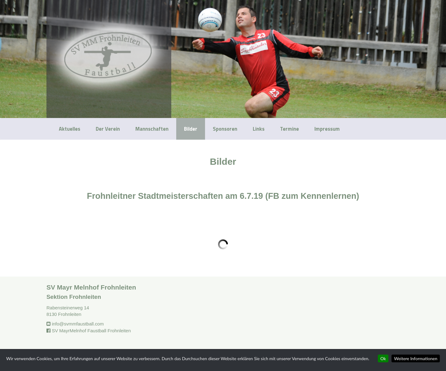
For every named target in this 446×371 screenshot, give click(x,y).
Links (259, 129)
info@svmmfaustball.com (78, 323)
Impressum (327, 129)
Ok (383, 358)
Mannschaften (151, 129)
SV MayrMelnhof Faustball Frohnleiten (91, 330)
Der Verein (108, 129)
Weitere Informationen (415, 358)
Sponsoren (225, 129)
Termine (289, 129)
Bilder (190, 129)
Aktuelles (69, 129)
